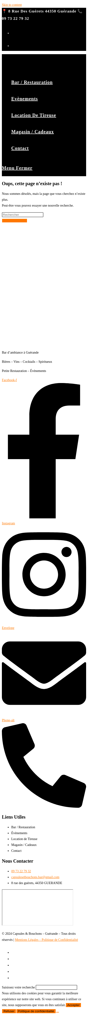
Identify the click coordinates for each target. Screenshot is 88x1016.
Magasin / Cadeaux (24, 971)
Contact (16, 978)
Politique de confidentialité (36, 1011)
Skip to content (12, 5)
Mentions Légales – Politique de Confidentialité (46, 940)
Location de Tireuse (25, 965)
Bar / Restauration (24, 952)
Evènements (19, 959)
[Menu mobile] (17, 168)
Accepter (73, 1005)
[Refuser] (57, 1012)
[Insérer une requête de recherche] (22, 214)
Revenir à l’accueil (14, 220)
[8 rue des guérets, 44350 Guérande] (37, 907)
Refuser (9, 1011)
